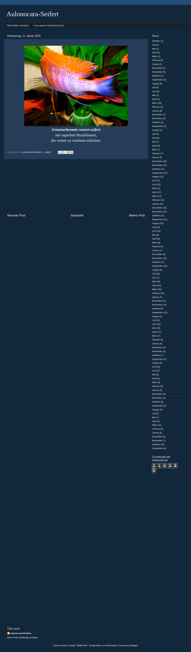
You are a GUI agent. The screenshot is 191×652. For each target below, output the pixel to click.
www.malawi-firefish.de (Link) (49, 25)
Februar (156, 60)
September (157, 79)
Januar (155, 64)
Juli (153, 45)
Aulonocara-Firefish (21, 633)
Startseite (77, 215)
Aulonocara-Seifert (32, 14)
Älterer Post (137, 215)
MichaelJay (111, 645)
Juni (154, 91)
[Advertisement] (76, 186)
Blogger (134, 645)
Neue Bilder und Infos (18, 25)
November (157, 72)
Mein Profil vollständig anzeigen (22, 637)
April (154, 52)
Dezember (157, 68)
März (154, 56)
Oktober (156, 41)
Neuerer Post (16, 215)
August (155, 83)
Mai (154, 48)
